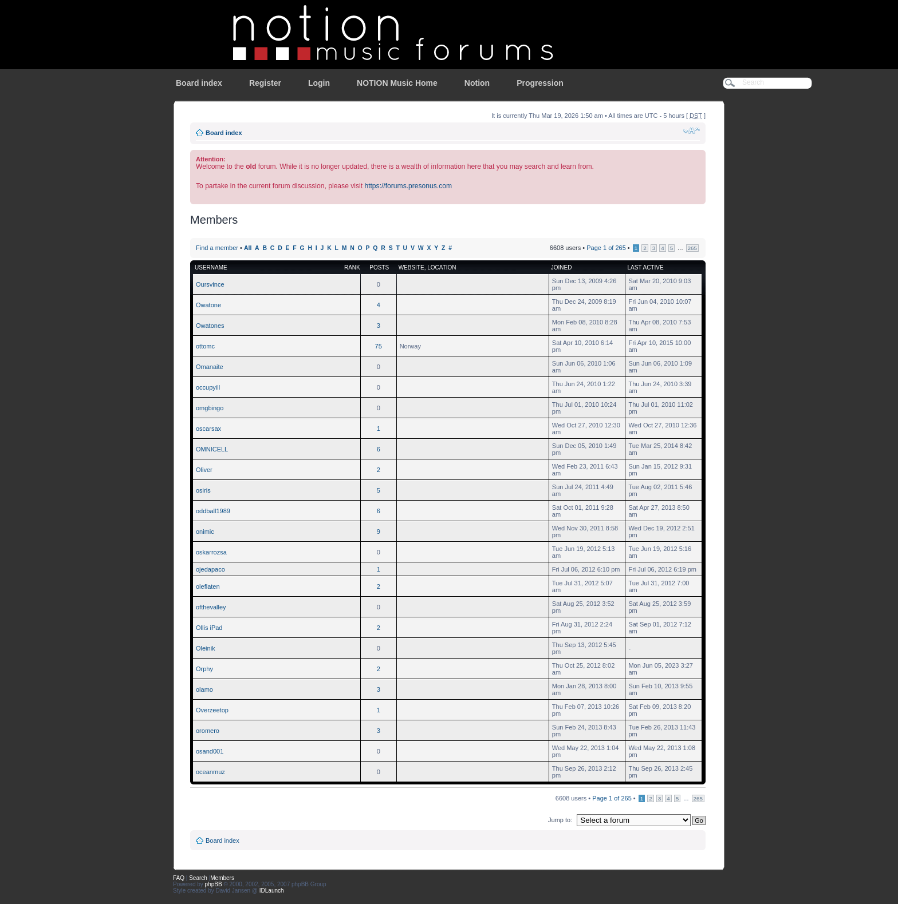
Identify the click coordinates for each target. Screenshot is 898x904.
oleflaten (208, 586)
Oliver (204, 469)
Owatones (210, 325)
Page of (606, 247)
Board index (199, 83)
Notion (477, 83)
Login (319, 83)
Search (198, 878)
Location (441, 267)
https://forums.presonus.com (408, 186)
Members (222, 878)
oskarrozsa (211, 552)
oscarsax (208, 428)
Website (411, 267)
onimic (205, 531)
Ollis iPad (209, 627)
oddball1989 (213, 510)
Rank (352, 267)
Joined (561, 267)
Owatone (208, 305)
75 (378, 346)
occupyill (208, 387)
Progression (540, 83)
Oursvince (210, 284)
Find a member (217, 247)
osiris (203, 490)
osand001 (209, 751)
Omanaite (209, 366)
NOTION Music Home (397, 83)
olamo (204, 689)
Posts (379, 267)
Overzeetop (212, 710)
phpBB (213, 884)
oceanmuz (210, 771)
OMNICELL (212, 449)
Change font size (691, 130)
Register (265, 83)
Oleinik (205, 648)
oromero (207, 730)
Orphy (204, 668)
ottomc (205, 346)
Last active (645, 267)
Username (211, 267)
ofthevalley (211, 607)
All (247, 248)
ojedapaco (210, 569)
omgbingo (209, 408)
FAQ (178, 878)
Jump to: (560, 819)
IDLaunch (271, 890)
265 (692, 248)
